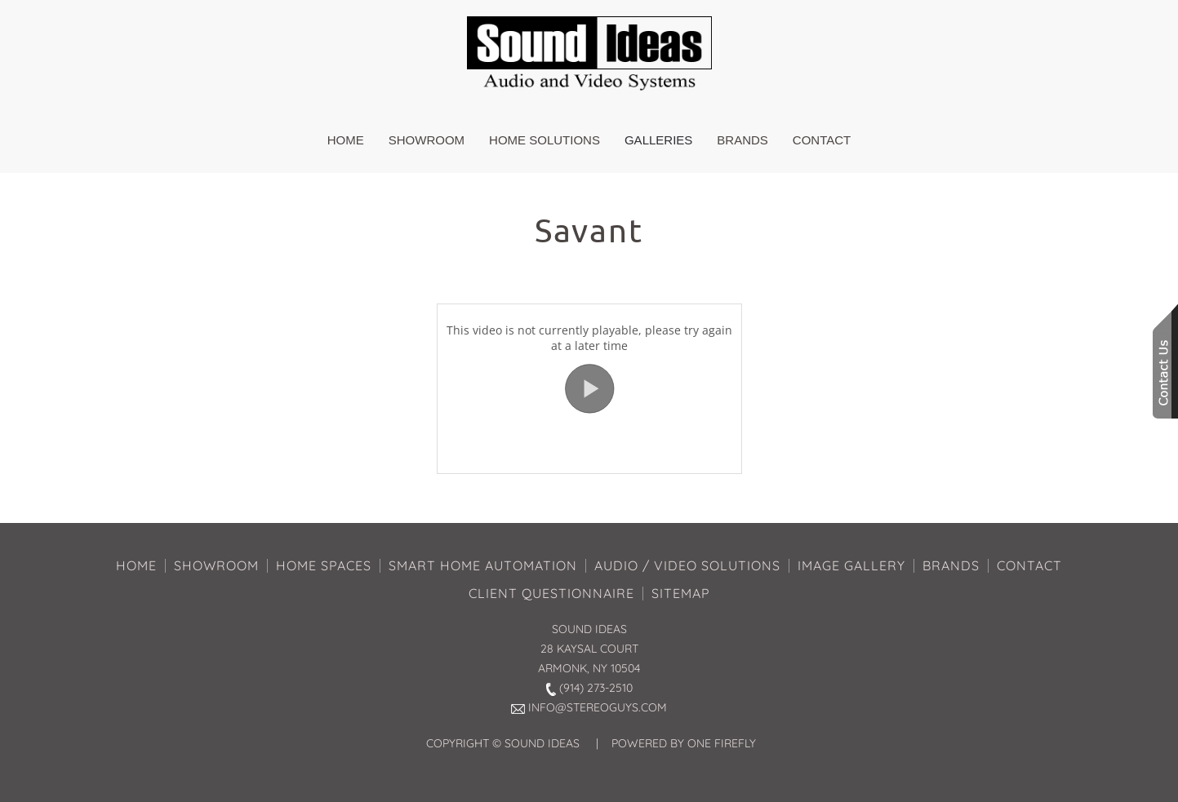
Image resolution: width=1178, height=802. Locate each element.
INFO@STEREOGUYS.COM (597, 707)
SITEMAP (680, 593)
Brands (742, 140)
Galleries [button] (658, 140)
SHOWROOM (216, 565)
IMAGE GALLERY (851, 565)
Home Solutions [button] (544, 140)
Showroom (427, 140)
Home (345, 140)
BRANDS (951, 565)
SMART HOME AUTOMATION (483, 565)
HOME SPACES (323, 565)
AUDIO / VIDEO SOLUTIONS (687, 565)
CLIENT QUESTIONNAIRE (551, 593)
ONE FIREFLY (721, 743)
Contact (822, 140)
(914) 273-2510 (596, 687)
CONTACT (1029, 565)
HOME (136, 565)
